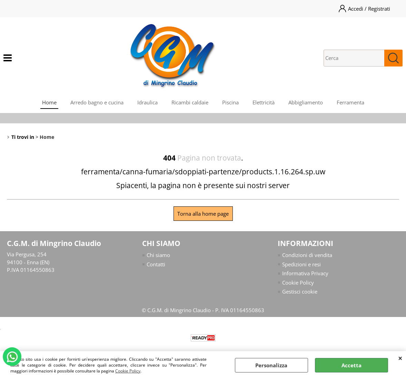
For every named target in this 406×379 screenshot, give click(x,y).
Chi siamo (158, 255)
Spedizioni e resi (301, 264)
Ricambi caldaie (189, 102)
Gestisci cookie (299, 291)
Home (49, 102)
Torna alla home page (203, 213)
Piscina (230, 102)
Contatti (156, 264)
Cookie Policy (127, 371)
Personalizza (271, 365)
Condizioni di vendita (307, 255)
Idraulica (147, 102)
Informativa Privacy (305, 273)
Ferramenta (350, 102)
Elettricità (263, 102)
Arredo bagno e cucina (96, 102)
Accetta (351, 365)
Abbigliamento (305, 102)
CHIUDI (400, 358)
